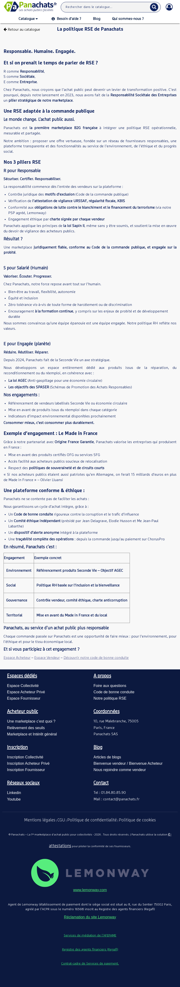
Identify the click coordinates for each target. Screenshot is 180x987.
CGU (61, 820)
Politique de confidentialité (92, 820)
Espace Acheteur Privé (26, 692)
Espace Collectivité (23, 686)
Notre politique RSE (110, 698)
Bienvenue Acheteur (145, 763)
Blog (96, 19)
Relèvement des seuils (26, 728)
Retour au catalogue (22, 29)
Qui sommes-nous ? (128, 19)
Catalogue (28, 19)
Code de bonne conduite (114, 692)
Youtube (14, 799)
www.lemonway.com (90, 890)
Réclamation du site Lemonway (90, 917)
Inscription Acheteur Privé (28, 763)
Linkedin (14, 793)
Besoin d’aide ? (66, 19)
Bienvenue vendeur (110, 763)
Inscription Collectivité (25, 757)
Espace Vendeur (47, 658)
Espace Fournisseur (23, 698)
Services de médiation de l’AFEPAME (90, 935)
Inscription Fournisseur (26, 770)
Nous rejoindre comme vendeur (120, 770)
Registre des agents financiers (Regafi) (90, 949)
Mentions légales (39, 820)
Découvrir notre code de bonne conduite (96, 658)
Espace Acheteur (17, 658)
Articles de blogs (107, 757)
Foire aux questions (110, 686)
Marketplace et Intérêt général (32, 734)
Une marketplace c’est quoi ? (31, 721)
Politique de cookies (137, 820)
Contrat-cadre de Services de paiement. (90, 963)
